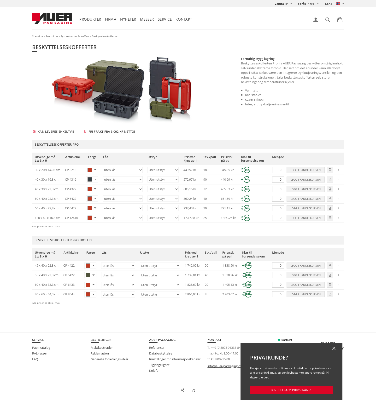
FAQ (35, 359)
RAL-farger (39, 353)
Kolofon (154, 370)
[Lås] (123, 170)
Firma (111, 19)
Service (165, 19)
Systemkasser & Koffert (75, 36)
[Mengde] (278, 170)
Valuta (279, 4)
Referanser (156, 347)
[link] (315, 20)
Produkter (90, 19)
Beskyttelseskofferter (105, 36)
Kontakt (184, 19)
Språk (302, 4)
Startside (37, 36)
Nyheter (128, 19)
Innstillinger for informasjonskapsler (174, 359)
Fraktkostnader (102, 347)
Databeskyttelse (160, 353)
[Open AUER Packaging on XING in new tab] (183, 390)
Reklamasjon (100, 353)
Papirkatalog (41, 347)
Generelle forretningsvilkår (109, 359)
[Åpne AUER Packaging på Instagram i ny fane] (193, 390)
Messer (147, 19)
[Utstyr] (163, 170)
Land (328, 4)
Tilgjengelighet (159, 365)
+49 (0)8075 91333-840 (226, 347)
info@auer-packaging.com (226, 366)
